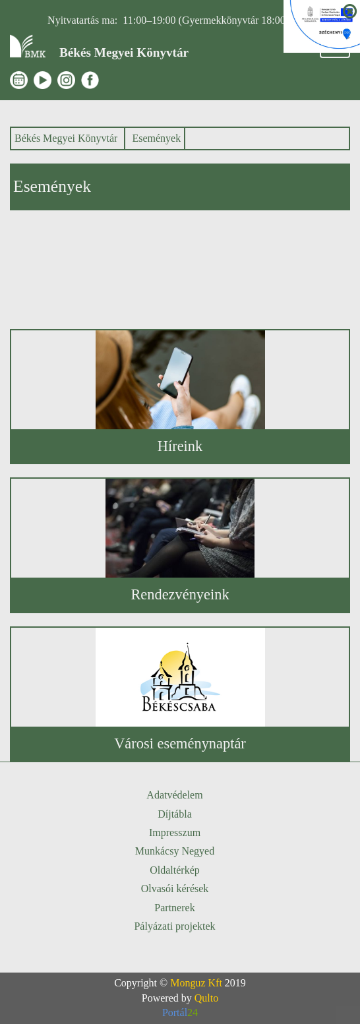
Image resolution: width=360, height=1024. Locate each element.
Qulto (206, 998)
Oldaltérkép (175, 870)
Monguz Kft (196, 982)
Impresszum (174, 832)
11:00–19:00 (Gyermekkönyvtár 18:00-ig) (212, 20)
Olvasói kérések (175, 888)
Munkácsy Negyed (174, 851)
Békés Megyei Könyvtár (66, 138)
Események (156, 138)
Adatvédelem (174, 794)
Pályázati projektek (174, 926)
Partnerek (174, 907)
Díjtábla (175, 814)
